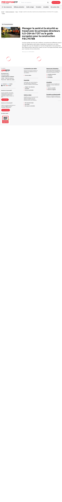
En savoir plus (5, 99)
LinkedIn (9, 84)
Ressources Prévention (52, 68)
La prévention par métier (30, 68)
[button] (56, 2)
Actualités (49, 82)
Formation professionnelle (53, 94)
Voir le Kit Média (5, 110)
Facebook (4, 84)
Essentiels (26, 80)
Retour (3, 13)
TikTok (3, 85)
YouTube (8, 85)
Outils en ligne (27, 95)
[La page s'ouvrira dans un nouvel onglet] (56, 2)
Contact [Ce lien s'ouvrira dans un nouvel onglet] (2, 78)
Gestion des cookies (10, 79)
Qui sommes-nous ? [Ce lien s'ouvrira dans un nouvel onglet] (5, 73)
